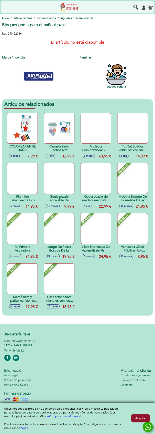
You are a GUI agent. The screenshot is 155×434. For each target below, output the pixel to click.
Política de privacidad (18, 380)
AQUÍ (24, 428)
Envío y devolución (133, 380)
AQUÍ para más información (65, 416)
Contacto (127, 385)
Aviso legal (11, 375)
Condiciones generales (135, 375)
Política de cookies (16, 385)
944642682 (16, 351)
